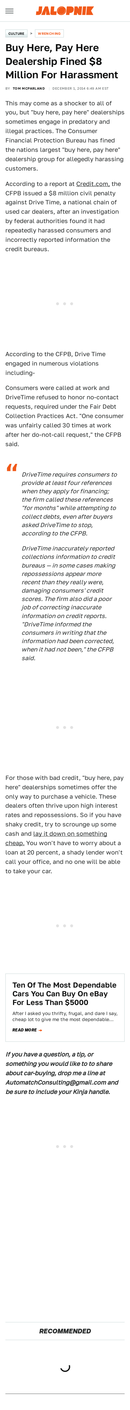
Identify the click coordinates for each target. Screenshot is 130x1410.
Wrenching (49, 33)
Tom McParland (29, 88)
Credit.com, (93, 183)
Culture (16, 33)
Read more (24, 1030)
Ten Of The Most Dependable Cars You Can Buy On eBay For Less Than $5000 (64, 994)
